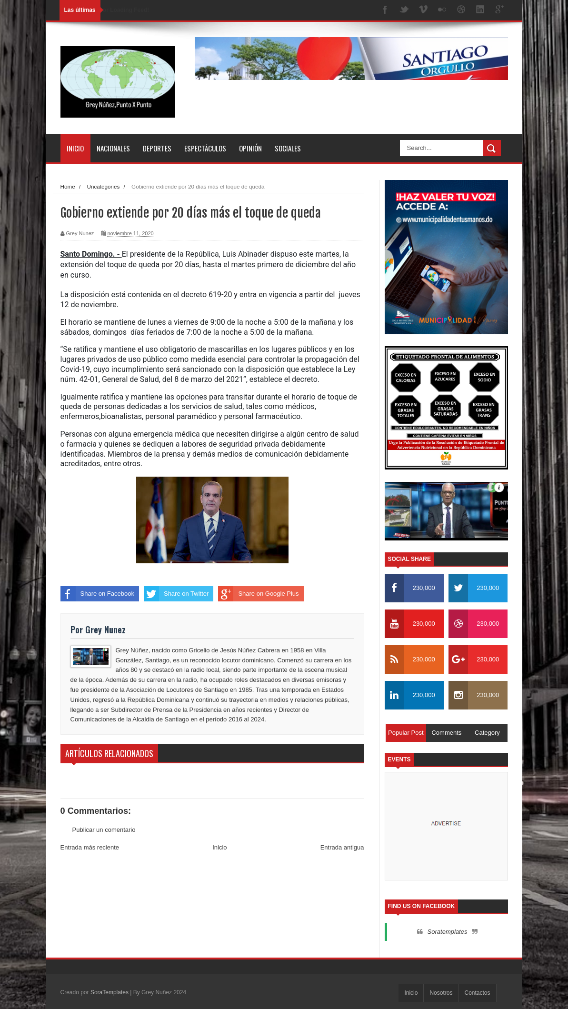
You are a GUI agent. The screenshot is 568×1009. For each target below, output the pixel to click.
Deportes (157, 148)
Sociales (288, 148)
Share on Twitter (176, 593)
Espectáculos (205, 148)
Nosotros (440, 992)
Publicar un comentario (104, 829)
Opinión (250, 148)
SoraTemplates (109, 992)
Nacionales (113, 148)
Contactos (477, 992)
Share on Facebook (97, 593)
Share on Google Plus (258, 593)
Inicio (75, 148)
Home (67, 186)
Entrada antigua (342, 847)
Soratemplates (448, 931)
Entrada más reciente (90, 847)
